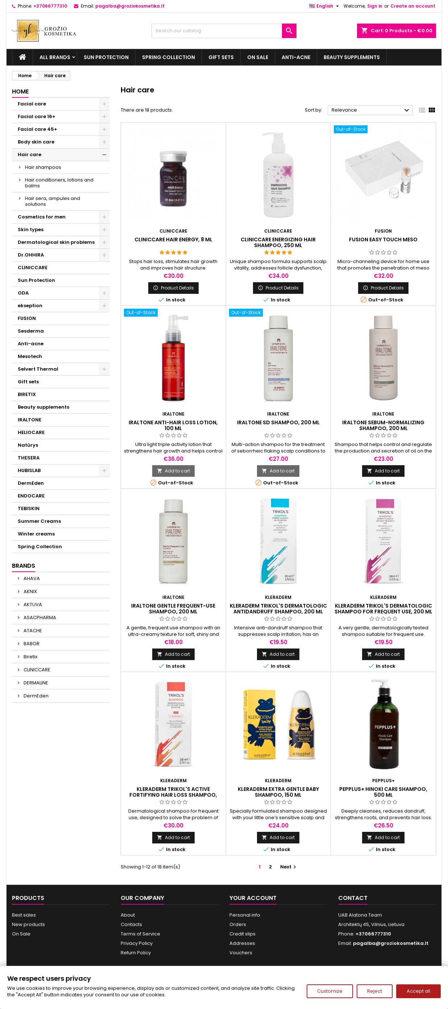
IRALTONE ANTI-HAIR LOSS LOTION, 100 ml (173, 425)
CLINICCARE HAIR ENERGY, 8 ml (173, 239)
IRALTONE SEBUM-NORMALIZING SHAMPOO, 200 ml (383, 425)
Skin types (30, 229)
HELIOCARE (31, 432)
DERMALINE (35, 682)
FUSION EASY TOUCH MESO (383, 239)
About (128, 915)
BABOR (31, 643)
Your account (253, 898)
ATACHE (32, 630)
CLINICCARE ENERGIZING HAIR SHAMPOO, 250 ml (278, 242)
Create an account (412, 6)
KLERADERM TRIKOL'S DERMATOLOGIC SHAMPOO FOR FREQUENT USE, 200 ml (383, 608)
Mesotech (30, 356)
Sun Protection (106, 57)
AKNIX (29, 591)
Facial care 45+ (37, 129)
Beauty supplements (352, 57)
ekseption (30, 305)
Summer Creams (39, 521)
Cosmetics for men (42, 216)
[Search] (224, 31)
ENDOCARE (31, 495)
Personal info (244, 915)
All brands (55, 57)
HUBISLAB (29, 470)
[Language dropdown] (325, 6)
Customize (330, 991)
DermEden (31, 483)
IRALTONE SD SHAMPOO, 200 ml (278, 422)
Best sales (24, 915)
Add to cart (173, 471)
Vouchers (240, 952)
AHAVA (31, 578)
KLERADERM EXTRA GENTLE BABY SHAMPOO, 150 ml (278, 792)
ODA (23, 292)
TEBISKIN (29, 508)
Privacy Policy (137, 943)
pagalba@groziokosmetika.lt (130, 6)
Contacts (131, 924)
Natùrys (28, 445)
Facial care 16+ (36, 116)
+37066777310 (50, 6)
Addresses (242, 943)
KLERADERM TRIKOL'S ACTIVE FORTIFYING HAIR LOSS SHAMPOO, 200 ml (173, 794)
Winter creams (36, 533)
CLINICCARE (32, 267)
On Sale (257, 57)
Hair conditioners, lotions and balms (59, 182)
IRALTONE (29, 419)
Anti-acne (296, 57)
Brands (23, 566)
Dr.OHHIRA (31, 254)
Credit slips (242, 933)
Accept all (418, 991)
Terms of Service (140, 933)
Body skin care (36, 141)
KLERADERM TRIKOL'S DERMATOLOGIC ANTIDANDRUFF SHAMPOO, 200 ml (278, 608)
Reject (374, 991)
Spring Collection (168, 57)
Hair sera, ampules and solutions (52, 201)
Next (289, 866)
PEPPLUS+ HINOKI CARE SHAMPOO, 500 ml (383, 792)
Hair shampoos (43, 167)
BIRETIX (27, 394)
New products (28, 924)
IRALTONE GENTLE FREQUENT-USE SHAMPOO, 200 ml (173, 608)
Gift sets (221, 57)
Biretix (29, 656)
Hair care (29, 154)
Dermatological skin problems (56, 242)
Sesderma (31, 331)
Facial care (32, 103)
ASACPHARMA (39, 617)
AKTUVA (32, 604)
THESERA (29, 457)
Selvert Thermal (38, 369)
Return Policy (136, 952)
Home (20, 91)
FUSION (27, 318)
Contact (353, 898)
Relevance (371, 110)
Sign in (374, 6)
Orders (237, 924)
